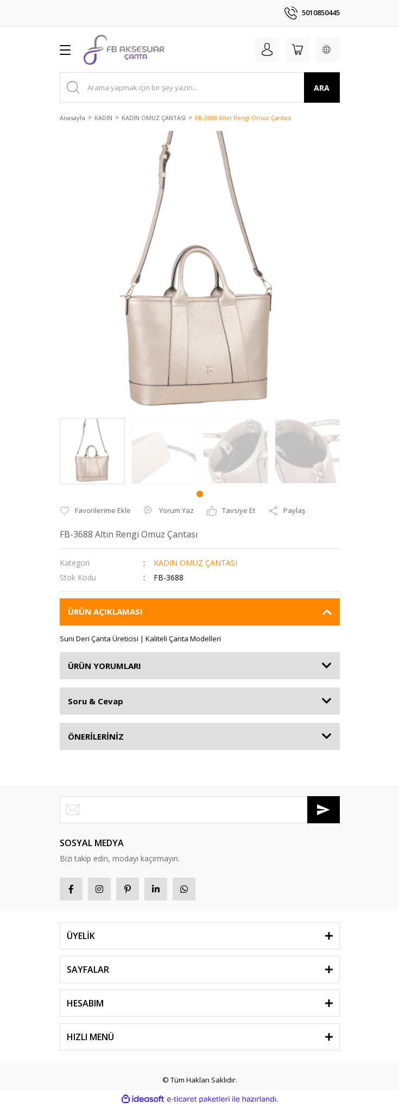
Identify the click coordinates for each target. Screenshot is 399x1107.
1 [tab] (200, 494)
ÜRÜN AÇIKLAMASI (105, 611)
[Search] (200, 87)
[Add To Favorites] (95, 510)
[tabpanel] (92, 451)
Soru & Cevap (95, 701)
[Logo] (124, 49)
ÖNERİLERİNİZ (96, 736)
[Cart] (297, 49)
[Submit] (323, 809)
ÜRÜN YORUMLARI (104, 665)
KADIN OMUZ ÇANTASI (195, 563)
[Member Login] (267, 49)
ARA (322, 88)
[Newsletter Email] (200, 809)
